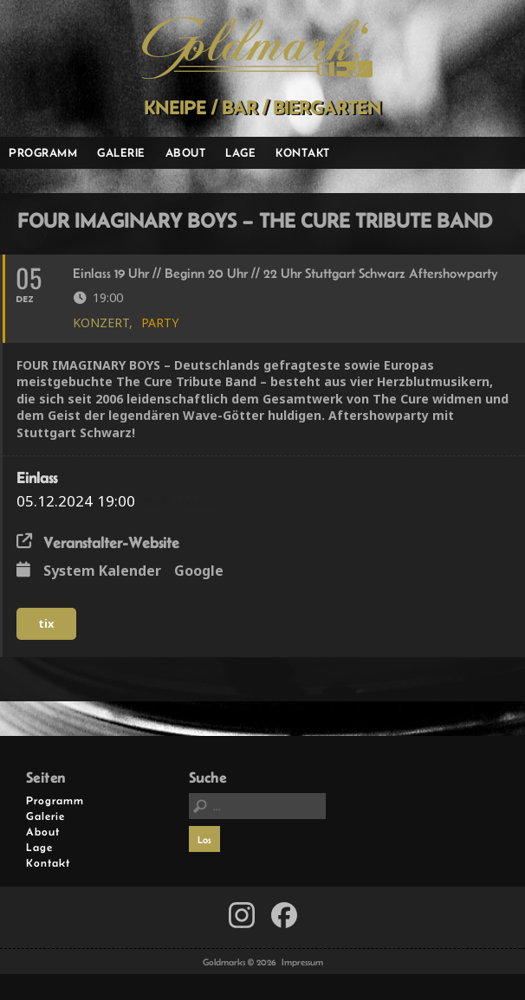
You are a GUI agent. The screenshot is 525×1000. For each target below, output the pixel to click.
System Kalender (102, 571)
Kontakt (302, 152)
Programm (43, 152)
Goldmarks (257, 48)
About (185, 152)
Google (199, 571)
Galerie (121, 152)
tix (46, 623)
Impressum (302, 962)
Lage (240, 152)
